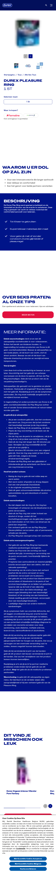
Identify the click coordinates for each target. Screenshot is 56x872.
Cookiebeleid (20, 848)
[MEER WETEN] (28, 314)
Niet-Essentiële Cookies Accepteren (28, 859)
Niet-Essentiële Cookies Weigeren (28, 864)
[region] (28, 843)
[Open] (46, 5)
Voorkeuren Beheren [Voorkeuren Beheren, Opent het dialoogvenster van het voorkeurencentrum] (28, 869)
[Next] (31, 56)
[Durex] (7, 5)
